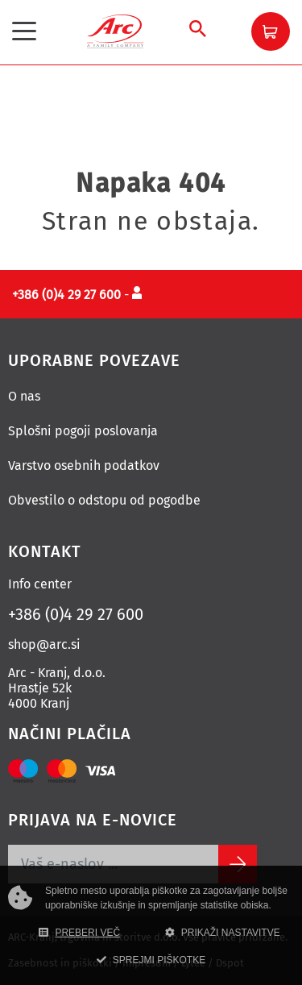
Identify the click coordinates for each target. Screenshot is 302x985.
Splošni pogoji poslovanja (83, 430)
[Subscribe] (237, 864)
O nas (24, 396)
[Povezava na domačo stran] (115, 30)
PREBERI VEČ (79, 932)
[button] (270, 31)
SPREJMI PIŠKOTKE (151, 960)
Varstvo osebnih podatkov (83, 465)
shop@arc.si (44, 644)
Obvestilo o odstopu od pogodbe (104, 500)
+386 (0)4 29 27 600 (75, 614)
